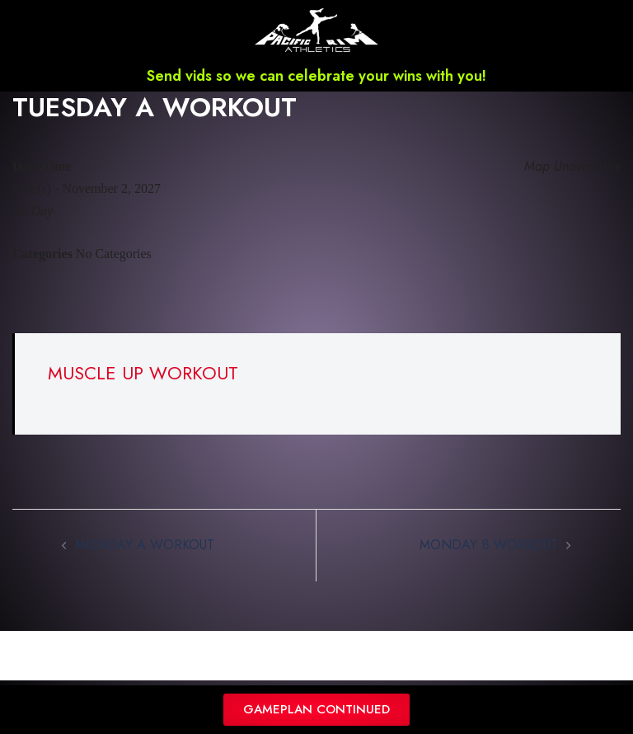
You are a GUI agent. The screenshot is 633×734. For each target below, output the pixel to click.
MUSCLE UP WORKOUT (143, 373)
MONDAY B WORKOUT (489, 544)
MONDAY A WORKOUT (144, 544)
